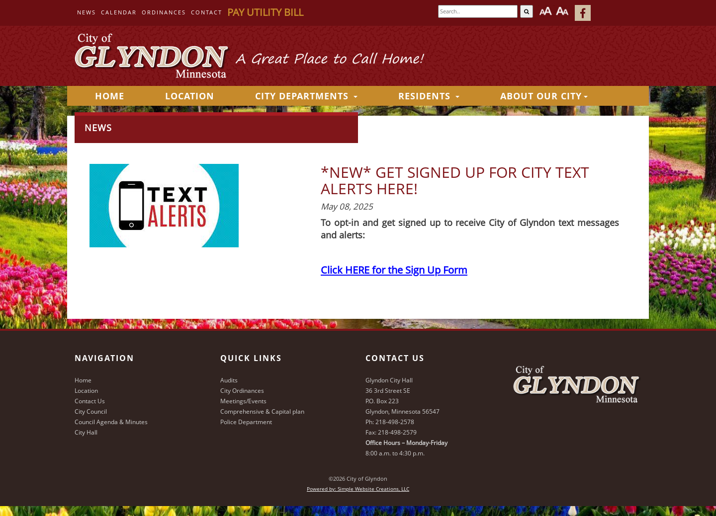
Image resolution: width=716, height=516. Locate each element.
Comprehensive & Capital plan (262, 411)
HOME (109, 96)
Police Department (246, 422)
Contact (206, 12)
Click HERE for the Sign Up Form (394, 270)
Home (83, 380)
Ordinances (164, 12)
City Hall (86, 432)
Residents (428, 96)
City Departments (306, 96)
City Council (91, 411)
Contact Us (90, 401)
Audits (229, 380)
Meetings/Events (243, 401)
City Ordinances (242, 390)
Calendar (119, 12)
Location (189, 96)
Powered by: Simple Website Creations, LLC (358, 488)
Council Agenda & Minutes (111, 422)
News (86, 12)
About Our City (544, 96)
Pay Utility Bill (265, 12)
